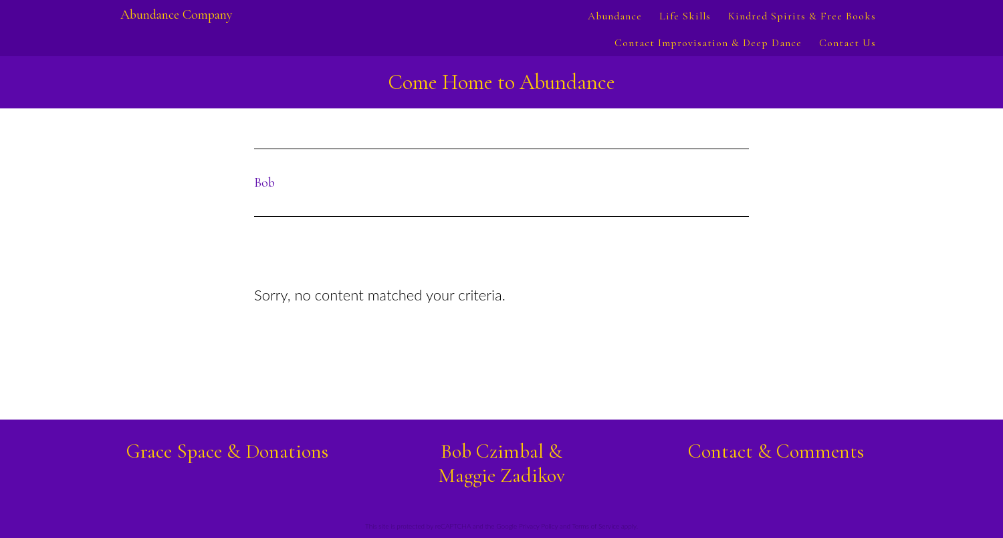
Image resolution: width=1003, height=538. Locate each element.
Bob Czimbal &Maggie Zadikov (501, 463)
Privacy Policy (538, 526)
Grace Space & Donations (227, 451)
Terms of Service (595, 526)
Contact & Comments (776, 451)
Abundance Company (176, 15)
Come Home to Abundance (501, 82)
